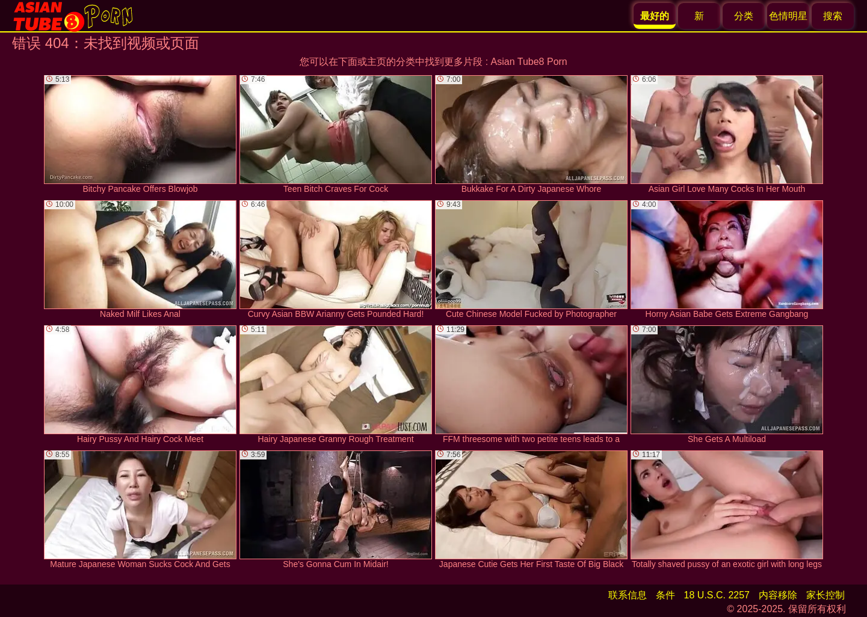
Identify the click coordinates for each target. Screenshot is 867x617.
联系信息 (627, 595)
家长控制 (825, 595)
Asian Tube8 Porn (529, 62)
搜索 (832, 16)
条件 (665, 595)
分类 (743, 16)
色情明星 (788, 16)
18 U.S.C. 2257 (717, 595)
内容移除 (778, 595)
